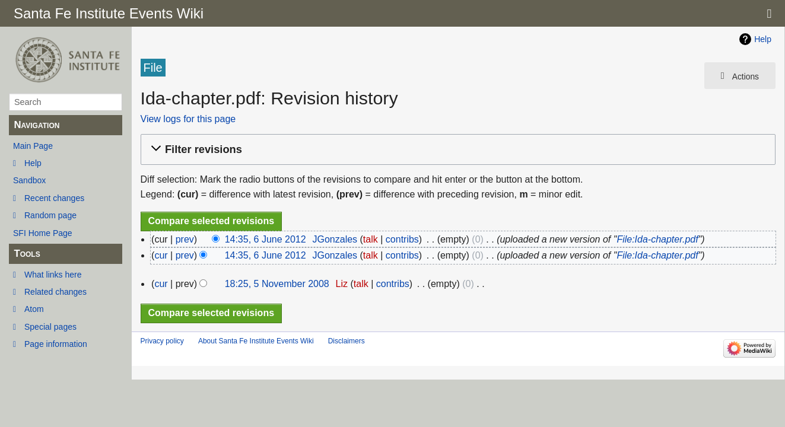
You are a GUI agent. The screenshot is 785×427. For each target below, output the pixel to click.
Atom (34, 309)
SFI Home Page (42, 233)
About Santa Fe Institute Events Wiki (256, 341)
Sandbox (29, 180)
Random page (50, 215)
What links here (52, 274)
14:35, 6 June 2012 (265, 239)
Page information (55, 344)
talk (370, 239)
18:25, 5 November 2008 (277, 284)
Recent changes (54, 198)
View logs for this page (188, 119)
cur (160, 255)
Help (33, 163)
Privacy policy (162, 341)
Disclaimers (346, 341)
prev (185, 239)
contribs (402, 239)
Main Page (33, 146)
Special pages (50, 327)
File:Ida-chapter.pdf (657, 239)
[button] (456, 149)
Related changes (55, 292)
